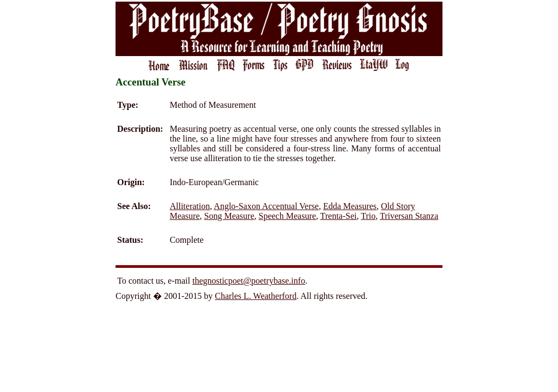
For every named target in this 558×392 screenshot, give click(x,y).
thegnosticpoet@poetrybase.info (248, 280)
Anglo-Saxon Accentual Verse (266, 206)
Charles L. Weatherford (255, 296)
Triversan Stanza (409, 215)
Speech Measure (287, 215)
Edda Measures (350, 206)
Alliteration (189, 206)
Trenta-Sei (338, 215)
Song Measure (229, 215)
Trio (368, 215)
